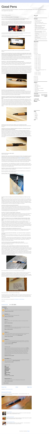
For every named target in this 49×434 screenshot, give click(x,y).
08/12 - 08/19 (38, 62)
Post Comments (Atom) (9, 389)
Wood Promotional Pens (16, 360)
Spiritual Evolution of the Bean (39, 90)
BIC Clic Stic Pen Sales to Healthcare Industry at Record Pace (40, 31)
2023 (36, 43)
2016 (36, 48)
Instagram (36, 118)
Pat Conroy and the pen (38, 20)
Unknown (6, 332)
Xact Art (36, 16)
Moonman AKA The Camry (6, 392)
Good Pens (9, 6)
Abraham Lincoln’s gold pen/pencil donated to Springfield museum (40, 28)
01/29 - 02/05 (38, 72)
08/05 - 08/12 (38, 63)
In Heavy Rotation (36, 117)
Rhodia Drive (37, 89)
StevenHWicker (7, 358)
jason (5, 319)
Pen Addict (36, 87)
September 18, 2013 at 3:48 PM (9, 355)
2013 (36, 52)
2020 (36, 45)
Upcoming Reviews (36, 115)
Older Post (29, 387)
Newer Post (4, 387)
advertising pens (14, 342)
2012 (36, 53)
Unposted (36, 91)
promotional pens (7, 325)
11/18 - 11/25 (38, 55)
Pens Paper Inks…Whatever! (39, 88)
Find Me (36, 113)
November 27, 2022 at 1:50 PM (9, 375)
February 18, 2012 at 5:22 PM (9, 311)
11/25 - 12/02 (38, 54)
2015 (36, 49)
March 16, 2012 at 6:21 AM (8, 329)
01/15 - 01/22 (38, 74)
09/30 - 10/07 (38, 58)
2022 (36, 44)
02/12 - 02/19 (38, 68)
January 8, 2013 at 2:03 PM (9, 336)
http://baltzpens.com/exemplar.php (19, 299)
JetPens (36, 83)
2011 (36, 76)
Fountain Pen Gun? (38, 21)
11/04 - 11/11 (38, 57)
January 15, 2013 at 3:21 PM (9, 343)
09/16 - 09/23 (38, 59)
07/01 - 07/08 (38, 64)
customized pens (19, 335)
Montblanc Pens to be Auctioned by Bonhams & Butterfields (40, 26)
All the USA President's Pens (39, 22)
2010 (36, 77)
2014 (36, 50)
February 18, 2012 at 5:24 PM (9, 316)
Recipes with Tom (7, 378)
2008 (36, 80)
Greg (5, 308)
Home (17, 387)
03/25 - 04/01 (38, 67)
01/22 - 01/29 (38, 73)
